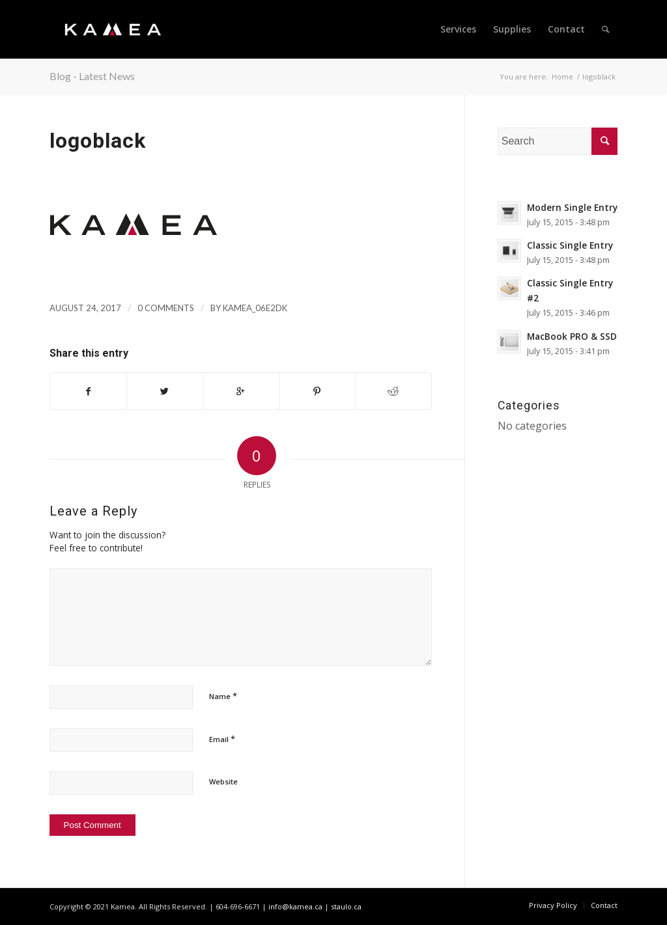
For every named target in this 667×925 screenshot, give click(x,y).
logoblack (98, 140)
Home (562, 76)
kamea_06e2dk (255, 308)
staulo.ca (346, 906)
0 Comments (165, 308)
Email (222, 739)
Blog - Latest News (92, 76)
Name (223, 696)
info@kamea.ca (295, 906)
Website (223, 781)
